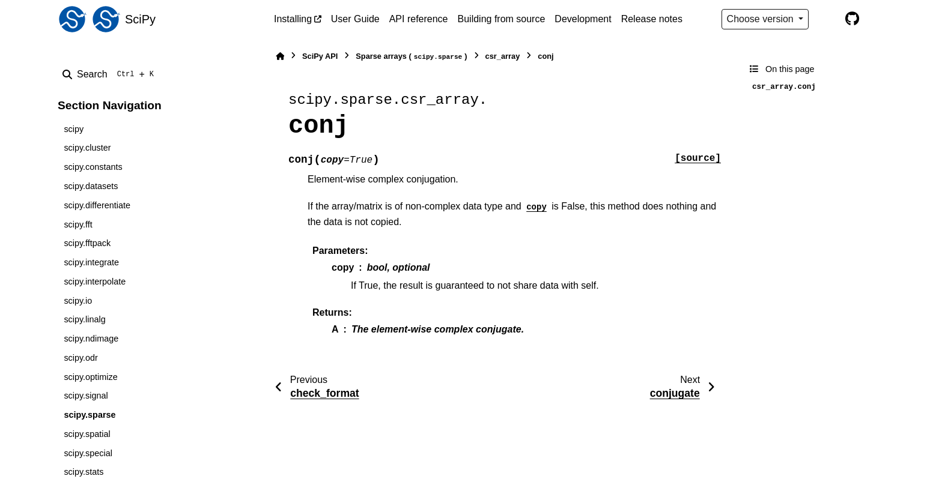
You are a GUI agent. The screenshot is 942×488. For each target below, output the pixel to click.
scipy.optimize (90, 377)
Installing (293, 19)
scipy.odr (81, 358)
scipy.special (88, 453)
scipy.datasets (91, 186)
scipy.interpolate (95, 281)
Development (583, 19)
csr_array (502, 56)
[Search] (110, 74)
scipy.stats (83, 472)
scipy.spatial (87, 434)
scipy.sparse (89, 415)
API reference (418, 19)
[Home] (280, 56)
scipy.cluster (87, 147)
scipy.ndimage (91, 338)
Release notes (651, 19)
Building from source (501, 19)
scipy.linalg (84, 319)
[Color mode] (826, 19)
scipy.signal (86, 395)
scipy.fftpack (87, 243)
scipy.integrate (91, 262)
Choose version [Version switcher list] (762, 19)
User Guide (355, 19)
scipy (74, 129)
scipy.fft (78, 224)
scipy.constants (93, 167)
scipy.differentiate (97, 205)
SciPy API (320, 56)
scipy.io (78, 301)
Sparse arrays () (411, 57)
